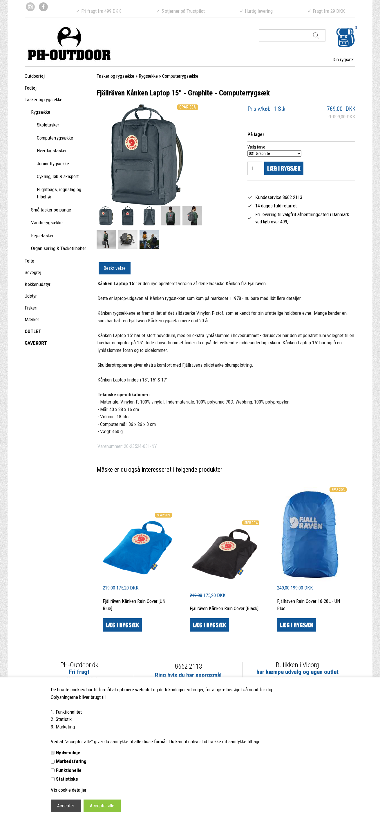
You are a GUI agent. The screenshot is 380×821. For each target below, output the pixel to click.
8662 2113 (188, 666)
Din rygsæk (343, 59)
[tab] (115, 268)
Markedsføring (71, 761)
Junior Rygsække (53, 164)
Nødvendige (68, 752)
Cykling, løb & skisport (58, 176)
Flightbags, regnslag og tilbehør (59, 193)
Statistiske (67, 779)
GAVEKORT (36, 343)
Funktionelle (69, 770)
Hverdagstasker (52, 150)
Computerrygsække (55, 138)
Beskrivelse (115, 268)
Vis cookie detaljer (68, 790)
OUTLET (33, 331)
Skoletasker (48, 125)
